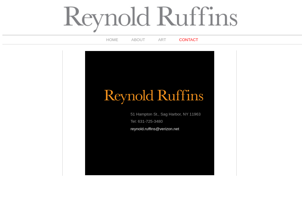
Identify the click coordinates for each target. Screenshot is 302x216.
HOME (112, 40)
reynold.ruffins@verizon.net (155, 129)
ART (162, 40)
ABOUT (138, 40)
